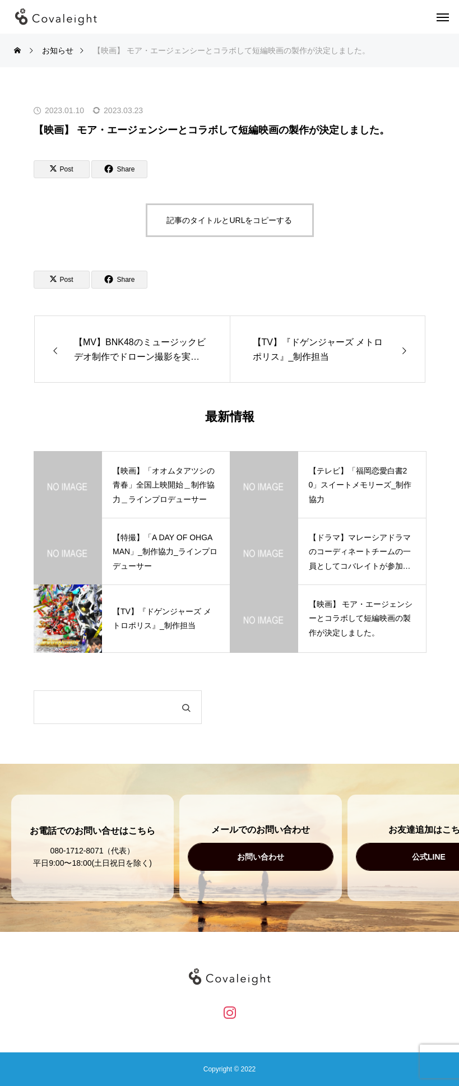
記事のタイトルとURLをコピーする (229, 220)
